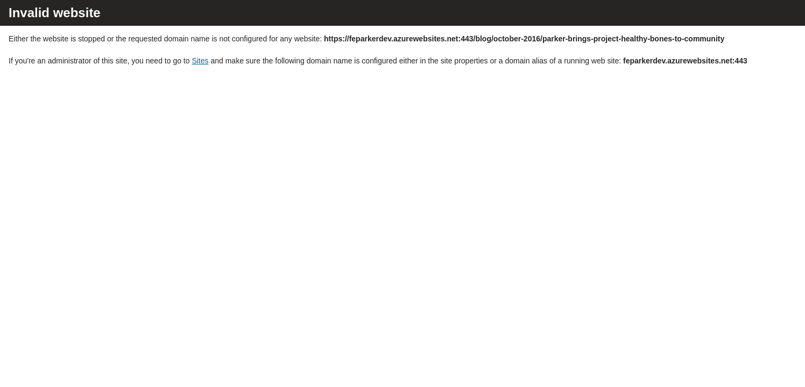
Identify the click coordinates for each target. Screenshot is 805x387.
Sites (200, 60)
